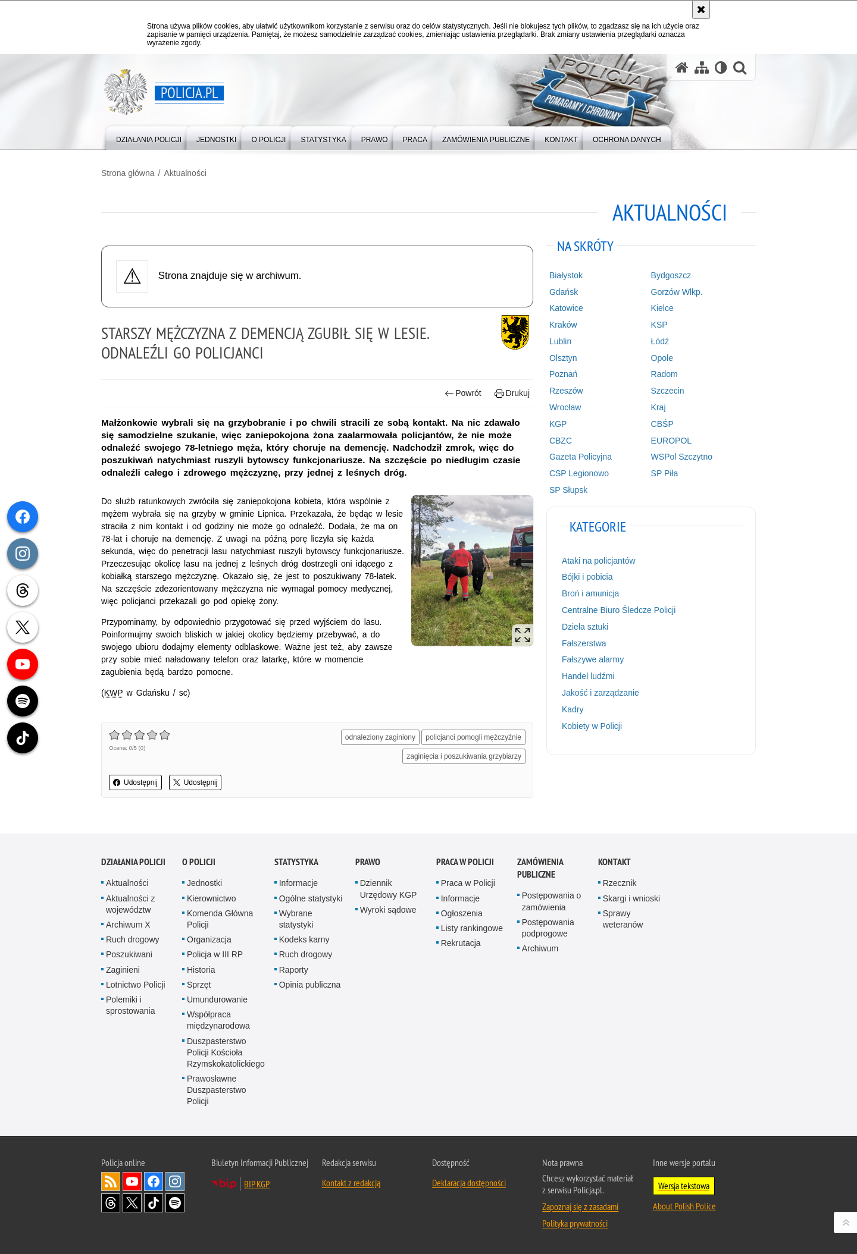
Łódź (660, 341)
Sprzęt (199, 984)
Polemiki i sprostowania (130, 1005)
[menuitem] (148, 137)
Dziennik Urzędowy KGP (388, 888)
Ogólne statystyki (311, 898)
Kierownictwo (211, 898)
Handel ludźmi (588, 676)
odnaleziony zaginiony (380, 737)
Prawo (367, 862)
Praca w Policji (465, 862)
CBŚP (662, 424)
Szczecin (667, 390)
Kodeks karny (304, 939)
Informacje (298, 883)
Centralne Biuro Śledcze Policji (618, 610)
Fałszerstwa (584, 643)
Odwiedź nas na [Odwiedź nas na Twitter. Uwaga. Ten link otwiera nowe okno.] (132, 1202)
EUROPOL (671, 440)
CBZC (560, 440)
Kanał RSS (110, 1181)
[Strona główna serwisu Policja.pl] (682, 67)
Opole (662, 358)
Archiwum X (128, 924)
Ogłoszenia (462, 913)
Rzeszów (566, 390)
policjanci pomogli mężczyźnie (473, 737)
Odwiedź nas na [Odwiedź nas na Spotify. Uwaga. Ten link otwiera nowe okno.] (174, 1202)
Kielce (662, 308)
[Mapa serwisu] (702, 67)
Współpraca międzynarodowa (218, 1020)
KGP (558, 424)
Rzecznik (620, 883)
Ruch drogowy (132, 939)
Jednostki (204, 883)
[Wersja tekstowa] (721, 67)
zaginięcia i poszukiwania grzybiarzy (463, 756)
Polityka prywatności (575, 1223)
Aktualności (185, 173)
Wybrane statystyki (296, 919)
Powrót (463, 393)
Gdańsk (563, 292)
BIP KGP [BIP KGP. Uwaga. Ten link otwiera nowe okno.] (257, 1184)
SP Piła (664, 473)
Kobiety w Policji (592, 726)
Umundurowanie (217, 999)
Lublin (560, 341)
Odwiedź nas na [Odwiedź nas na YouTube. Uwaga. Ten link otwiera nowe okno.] (132, 1181)
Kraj (658, 407)
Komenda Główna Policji (220, 919)
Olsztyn (563, 358)
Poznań (563, 374)
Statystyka (296, 862)
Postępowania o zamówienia (551, 901)
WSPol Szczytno (681, 456)
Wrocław (565, 407)
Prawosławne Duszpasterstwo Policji (216, 1090)
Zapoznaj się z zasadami (580, 1206)
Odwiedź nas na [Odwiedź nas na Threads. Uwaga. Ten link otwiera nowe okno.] (110, 1202)
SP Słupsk (568, 490)
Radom (664, 374)
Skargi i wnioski (631, 898)
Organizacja (209, 939)
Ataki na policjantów (599, 560)
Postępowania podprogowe (548, 927)
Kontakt (614, 862)
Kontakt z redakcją (351, 1183)
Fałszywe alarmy (593, 659)
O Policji (198, 862)
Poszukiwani (129, 954)
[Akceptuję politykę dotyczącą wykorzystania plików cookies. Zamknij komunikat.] (701, 9)
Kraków (563, 324)
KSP (659, 324)
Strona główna (128, 173)
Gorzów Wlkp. (677, 292)
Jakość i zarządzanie (600, 692)
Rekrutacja (461, 943)
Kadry (573, 709)
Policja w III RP (215, 954)
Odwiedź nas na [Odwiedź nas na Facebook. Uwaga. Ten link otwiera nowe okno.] (153, 1181)
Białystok (566, 275)
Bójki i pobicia (587, 577)
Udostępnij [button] (135, 782)
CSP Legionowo (579, 473)
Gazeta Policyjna (580, 456)
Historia (201, 970)
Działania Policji (133, 862)
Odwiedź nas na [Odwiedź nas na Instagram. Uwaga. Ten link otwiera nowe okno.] (174, 1181)
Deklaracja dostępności (469, 1183)
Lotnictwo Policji (135, 984)
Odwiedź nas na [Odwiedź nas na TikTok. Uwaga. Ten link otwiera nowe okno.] (153, 1202)
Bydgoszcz (671, 275)
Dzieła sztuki (585, 626)
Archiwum (540, 948)
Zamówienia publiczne (540, 868)
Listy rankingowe (472, 928)
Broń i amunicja (591, 593)
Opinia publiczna (310, 984)
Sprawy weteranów (623, 919)
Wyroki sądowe (388, 909)
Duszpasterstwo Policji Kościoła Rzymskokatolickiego (226, 1052)
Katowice (566, 308)
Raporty (293, 970)
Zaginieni (123, 970)
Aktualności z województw (130, 904)
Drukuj (512, 393)
